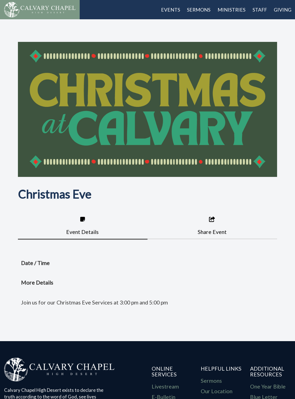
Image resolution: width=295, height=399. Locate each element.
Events (170, 10)
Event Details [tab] (82, 226)
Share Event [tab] (212, 226)
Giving (282, 10)
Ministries (231, 10)
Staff (260, 10)
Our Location (216, 391)
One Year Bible (268, 386)
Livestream (165, 386)
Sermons (198, 10)
